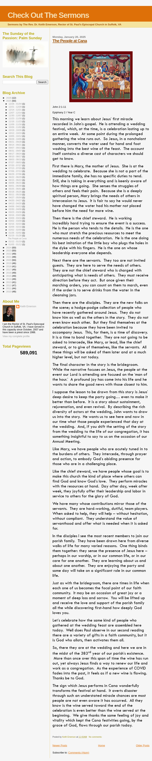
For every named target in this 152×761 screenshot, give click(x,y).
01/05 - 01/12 (15, 244)
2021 (9, 257)
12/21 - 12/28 (15, 107)
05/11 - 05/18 (15, 194)
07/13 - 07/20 (15, 168)
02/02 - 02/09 (15, 230)
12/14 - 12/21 (15, 110)
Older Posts (142, 745)
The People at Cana (69, 40)
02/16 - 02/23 (15, 224)
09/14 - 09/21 (15, 145)
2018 (9, 266)
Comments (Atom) (78, 752)
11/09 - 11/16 (15, 124)
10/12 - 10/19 (15, 133)
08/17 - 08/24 (15, 154)
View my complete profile (16, 336)
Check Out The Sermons (48, 15)
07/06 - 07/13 (15, 171)
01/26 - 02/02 (15, 233)
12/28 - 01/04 (15, 104)
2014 (9, 279)
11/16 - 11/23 (15, 121)
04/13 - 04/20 (15, 203)
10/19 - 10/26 (15, 130)
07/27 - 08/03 (15, 162)
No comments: (96, 737)
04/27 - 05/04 (15, 197)
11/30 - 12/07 (15, 115)
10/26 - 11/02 (15, 127)
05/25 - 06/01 (15, 189)
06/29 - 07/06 (15, 174)
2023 (9, 250)
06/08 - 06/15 (15, 183)
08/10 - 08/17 (15, 156)
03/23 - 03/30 (15, 212)
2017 (9, 269)
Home (101, 745)
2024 (9, 247)
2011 (9, 288)
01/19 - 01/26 (15, 235)
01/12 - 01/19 (15, 241)
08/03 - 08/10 (15, 159)
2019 (9, 263)
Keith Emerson (28, 306)
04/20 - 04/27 (15, 200)
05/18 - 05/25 (15, 192)
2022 (9, 253)
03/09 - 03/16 (15, 218)
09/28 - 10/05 (15, 139)
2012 (9, 285)
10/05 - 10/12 (15, 136)
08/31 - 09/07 (15, 151)
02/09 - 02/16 (15, 227)
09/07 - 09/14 (15, 148)
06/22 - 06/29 (15, 177)
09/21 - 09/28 (15, 142)
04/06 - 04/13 (15, 206)
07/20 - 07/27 (15, 165)
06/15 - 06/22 (15, 180)
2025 (9, 100)
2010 (9, 291)
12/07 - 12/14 (15, 113)
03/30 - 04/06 (15, 209)
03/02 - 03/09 (15, 221)
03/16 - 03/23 (15, 215)
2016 (9, 272)
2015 (9, 276)
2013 (9, 282)
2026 (9, 97)
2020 (9, 260)
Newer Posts (59, 745)
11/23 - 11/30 (15, 118)
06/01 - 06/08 (15, 186)
